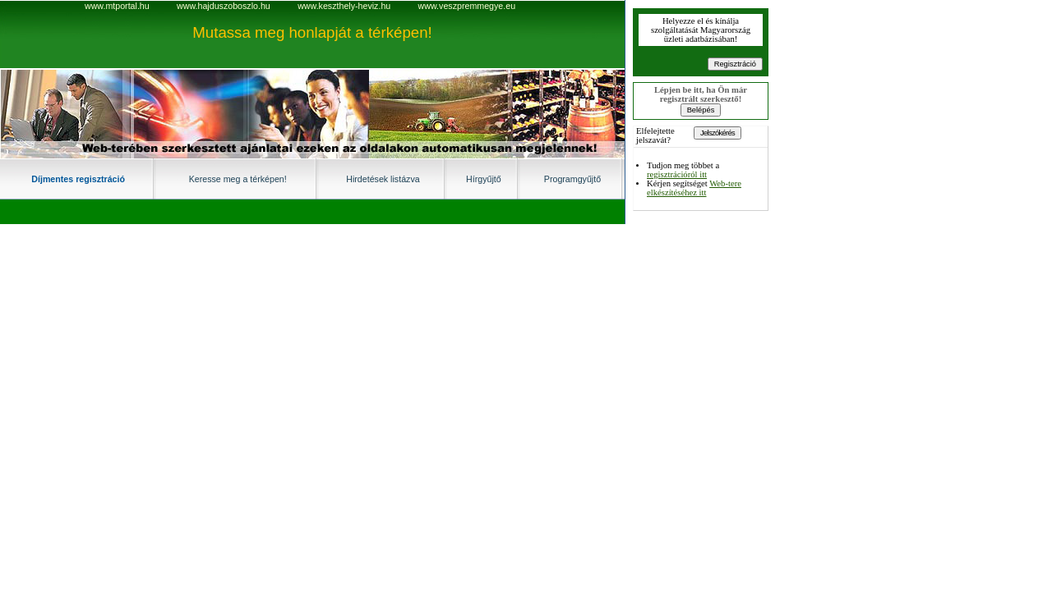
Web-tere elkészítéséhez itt (694, 188)
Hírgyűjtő (483, 179)
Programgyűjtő (572, 179)
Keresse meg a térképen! (238, 179)
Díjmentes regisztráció (78, 179)
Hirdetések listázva (382, 179)
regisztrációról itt (677, 174)
